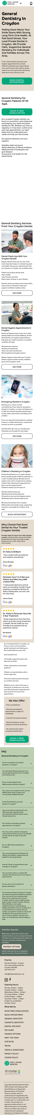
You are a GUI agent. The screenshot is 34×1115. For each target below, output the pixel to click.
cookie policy (11, 1057)
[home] (9, 3)
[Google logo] (7, 565)
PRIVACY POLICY (12, 1054)
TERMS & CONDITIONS (14, 1050)
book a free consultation (17, 111)
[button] (20, 3)
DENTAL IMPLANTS (13, 1026)
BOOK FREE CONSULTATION (16, 1011)
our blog (9, 1041)
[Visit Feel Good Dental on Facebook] (10, 979)
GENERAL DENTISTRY (14, 1018)
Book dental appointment (17, 81)
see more (17, 293)
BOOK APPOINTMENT (14, 1015)
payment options (11, 946)
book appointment (17, 514)
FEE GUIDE (9, 1030)
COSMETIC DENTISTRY (14, 1022)
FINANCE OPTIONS (13, 1034)
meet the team (12, 1038)
